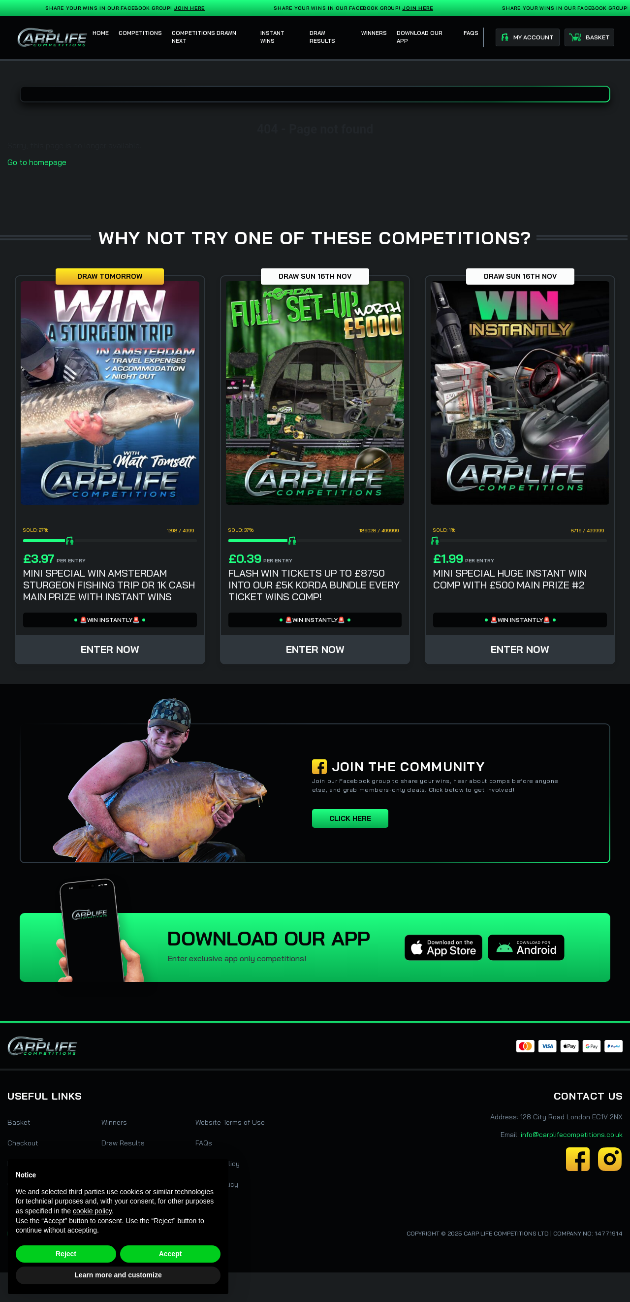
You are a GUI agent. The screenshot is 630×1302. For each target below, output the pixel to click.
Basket (19, 1122)
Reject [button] (66, 1254)
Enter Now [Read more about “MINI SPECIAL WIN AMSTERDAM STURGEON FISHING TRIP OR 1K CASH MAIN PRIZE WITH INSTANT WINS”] (110, 649)
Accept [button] (170, 1254)
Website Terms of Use (230, 1122)
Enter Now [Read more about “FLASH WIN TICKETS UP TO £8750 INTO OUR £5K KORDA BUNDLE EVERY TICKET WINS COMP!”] (315, 649)
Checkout (22, 1143)
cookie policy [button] (92, 1211)
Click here (350, 818)
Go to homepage (36, 162)
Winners (114, 1122)
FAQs (203, 1143)
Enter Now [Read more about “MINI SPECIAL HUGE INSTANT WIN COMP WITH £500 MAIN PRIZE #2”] (520, 649)
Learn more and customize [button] (117, 1275)
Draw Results (123, 1143)
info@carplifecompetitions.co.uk (572, 1134)
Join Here (191, 8)
